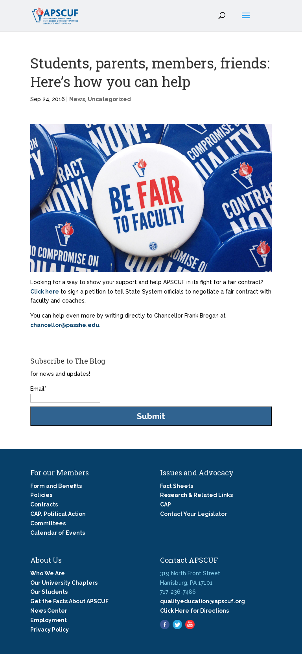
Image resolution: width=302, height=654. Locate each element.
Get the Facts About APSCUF (69, 601)
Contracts (44, 504)
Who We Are (47, 573)
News (77, 99)
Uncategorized (109, 99)
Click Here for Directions (194, 611)
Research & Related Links (196, 495)
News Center (48, 611)
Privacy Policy (49, 629)
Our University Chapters (64, 583)
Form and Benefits (56, 486)
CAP (165, 504)
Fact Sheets (176, 486)
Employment (48, 620)
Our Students (49, 592)
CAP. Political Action (58, 514)
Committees (48, 523)
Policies (41, 495)
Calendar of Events (57, 533)
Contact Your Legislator (193, 514)
